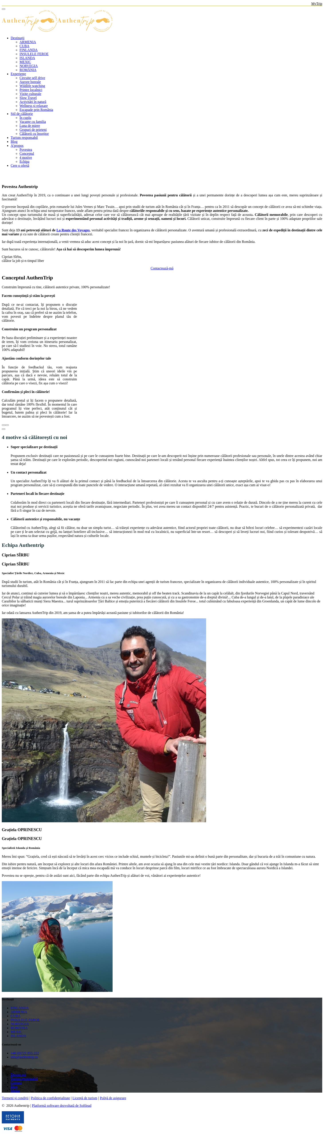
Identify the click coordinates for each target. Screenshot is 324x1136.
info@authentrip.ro (24, 1057)
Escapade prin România (36, 110)
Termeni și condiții (15, 1098)
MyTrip (316, 4)
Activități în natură (33, 102)
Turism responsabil (24, 137)
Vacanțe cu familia (33, 122)
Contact (16, 1082)
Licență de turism (84, 1098)
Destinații (17, 38)
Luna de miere (30, 126)
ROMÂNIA (28, 70)
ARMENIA (28, 42)
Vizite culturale (30, 94)
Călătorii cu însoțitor (34, 133)
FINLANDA (29, 50)
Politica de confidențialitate (50, 1098)
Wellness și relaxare (34, 106)
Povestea (26, 149)
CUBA (24, 46)
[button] (3, 429)
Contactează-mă (161, 268)
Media (15, 1090)
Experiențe (18, 74)
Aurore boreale (30, 82)
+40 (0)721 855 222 (25, 1053)
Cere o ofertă (20, 165)
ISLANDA (27, 58)
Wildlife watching (32, 86)
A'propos (17, 145)
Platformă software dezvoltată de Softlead (61, 1105)
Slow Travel (28, 98)
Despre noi (18, 1074)
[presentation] (3, 425)
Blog (14, 141)
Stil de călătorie (22, 114)
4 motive (26, 157)
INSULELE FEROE (34, 54)
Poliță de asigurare (113, 1098)
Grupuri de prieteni (33, 130)
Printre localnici (31, 90)
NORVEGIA (29, 66)
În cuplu (25, 118)
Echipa (24, 161)
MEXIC (25, 62)
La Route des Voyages (73, 230)
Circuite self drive (32, 78)
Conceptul (27, 153)
